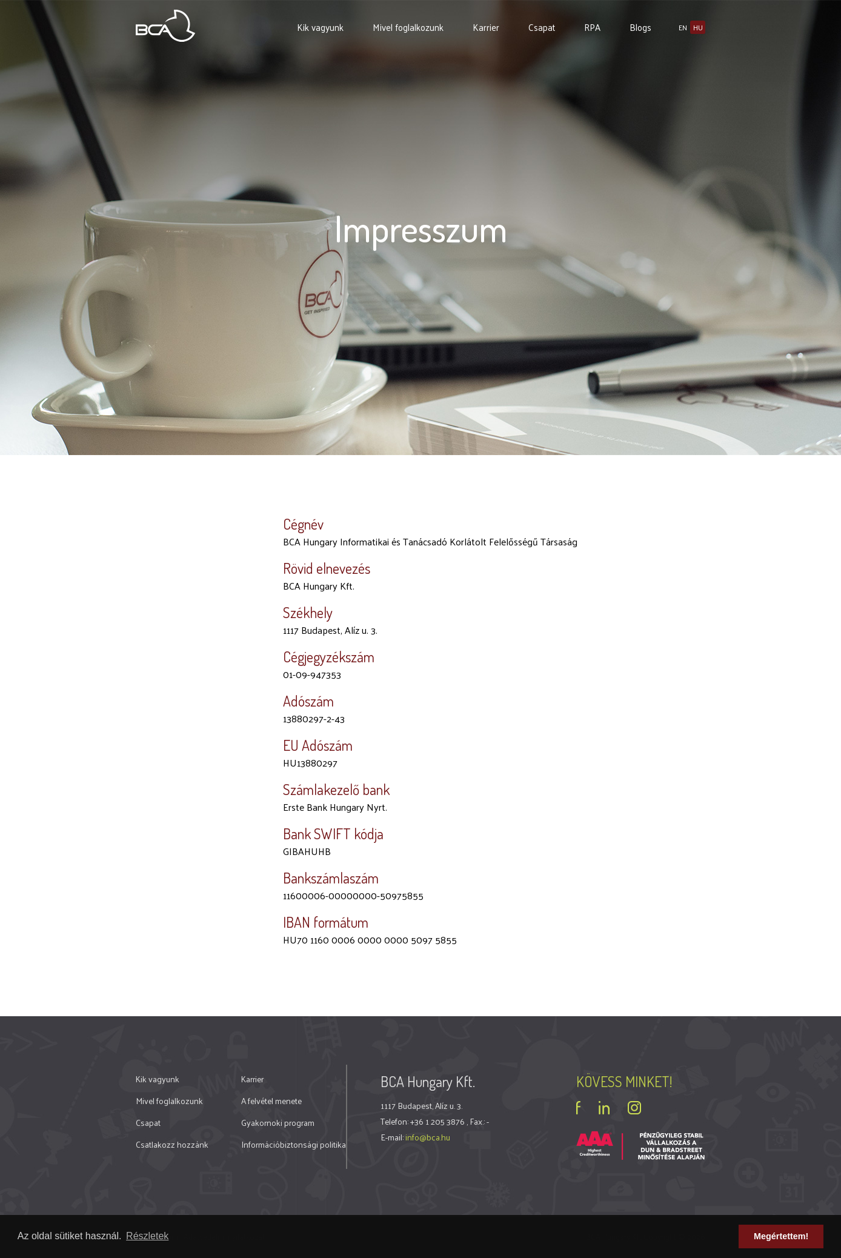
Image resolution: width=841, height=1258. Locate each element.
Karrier (486, 27)
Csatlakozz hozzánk (172, 1144)
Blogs (640, 27)
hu (698, 27)
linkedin (604, 1107)
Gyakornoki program (277, 1122)
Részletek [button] (147, 1236)
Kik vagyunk (320, 27)
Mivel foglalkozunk (408, 27)
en (683, 27)
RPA (592, 27)
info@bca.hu (427, 1137)
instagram (634, 1107)
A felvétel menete (271, 1100)
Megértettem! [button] (781, 1236)
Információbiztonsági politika (293, 1144)
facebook (578, 1107)
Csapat (541, 27)
